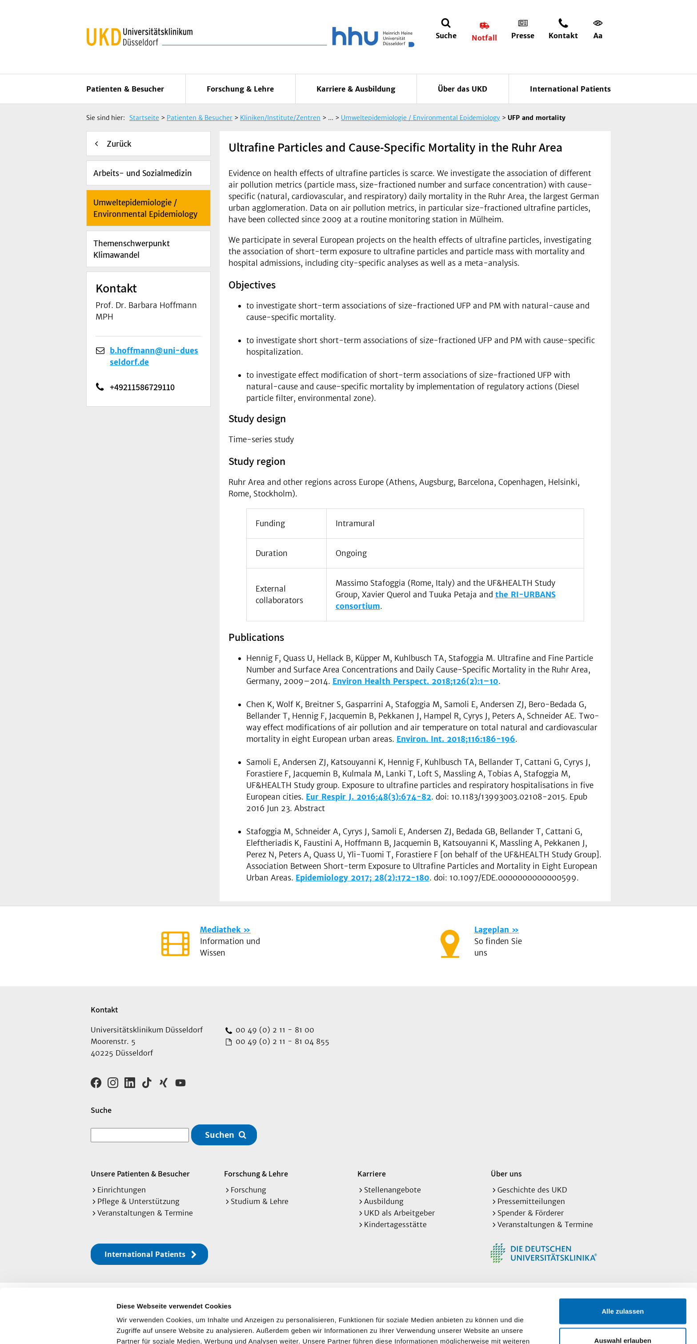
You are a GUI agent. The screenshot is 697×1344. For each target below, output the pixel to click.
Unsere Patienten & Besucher (140, 1173)
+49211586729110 (117, 387)
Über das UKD (462, 88)
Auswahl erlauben (622, 1286)
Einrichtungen (121, 1189)
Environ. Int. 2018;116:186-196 (456, 739)
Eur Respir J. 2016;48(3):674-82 (368, 797)
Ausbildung (384, 1201)
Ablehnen (623, 1315)
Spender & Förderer (530, 1212)
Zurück (119, 144)
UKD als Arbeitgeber (399, 1212)
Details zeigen (472, 1326)
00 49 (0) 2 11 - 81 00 (273, 1029)
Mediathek (220, 930)
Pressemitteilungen (531, 1201)
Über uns (506, 1173)
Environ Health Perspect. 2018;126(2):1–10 (415, 681)
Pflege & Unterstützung (138, 1201)
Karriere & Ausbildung (355, 88)
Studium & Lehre (259, 1201)
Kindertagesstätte (395, 1224)
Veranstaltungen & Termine (145, 1212)
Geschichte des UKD (532, 1189)
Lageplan (491, 930)
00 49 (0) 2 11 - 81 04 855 (281, 1041)
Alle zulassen (622, 1256)
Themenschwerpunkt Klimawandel (131, 249)
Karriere (371, 1173)
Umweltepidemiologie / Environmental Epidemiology (145, 208)
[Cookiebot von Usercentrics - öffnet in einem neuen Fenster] (57, 1326)
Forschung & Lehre (240, 88)
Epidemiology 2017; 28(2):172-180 (362, 878)
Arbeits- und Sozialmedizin (142, 173)
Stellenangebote (392, 1189)
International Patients (570, 88)
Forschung (248, 1189)
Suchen (219, 1135)
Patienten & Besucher (125, 88)
